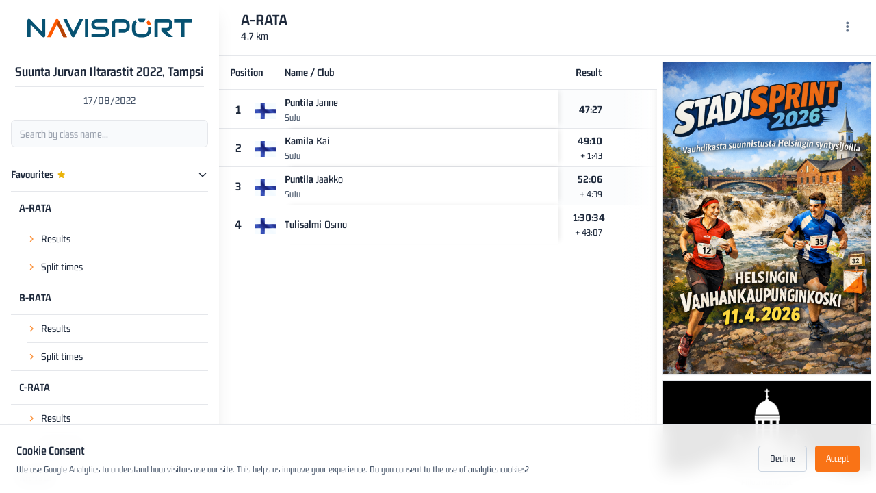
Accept (837, 458)
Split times (62, 267)
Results (55, 238)
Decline (782, 458)
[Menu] (847, 28)
